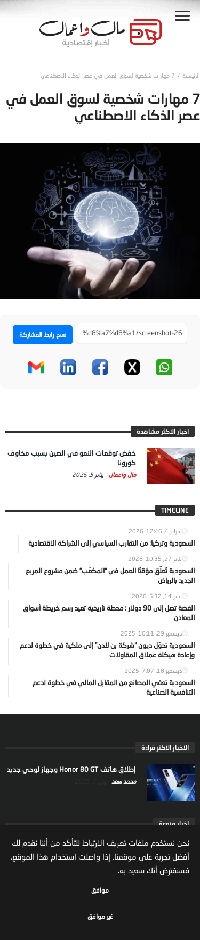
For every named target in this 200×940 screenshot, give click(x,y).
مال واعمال (121, 474)
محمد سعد (123, 781)
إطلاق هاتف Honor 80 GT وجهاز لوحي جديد (71, 769)
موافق (100, 890)
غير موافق (100, 916)
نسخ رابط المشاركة (42, 335)
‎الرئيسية (191, 75)
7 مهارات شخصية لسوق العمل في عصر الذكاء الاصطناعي (108, 75)
